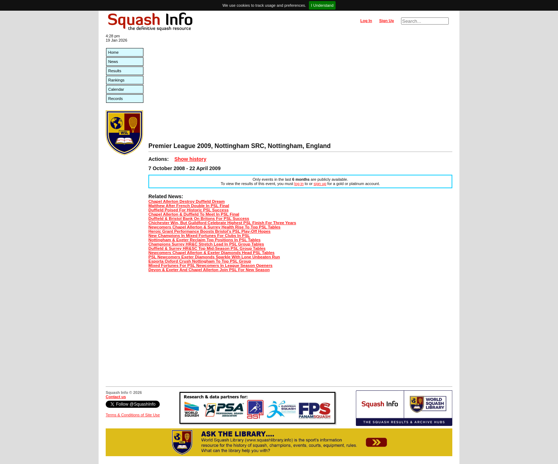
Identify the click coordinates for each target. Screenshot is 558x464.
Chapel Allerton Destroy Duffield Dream (186, 201)
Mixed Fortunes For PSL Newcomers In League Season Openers (210, 265)
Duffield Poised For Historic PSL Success (188, 210)
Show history (190, 159)
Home (113, 52)
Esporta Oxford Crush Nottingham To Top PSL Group (199, 261)
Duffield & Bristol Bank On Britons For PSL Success (198, 218)
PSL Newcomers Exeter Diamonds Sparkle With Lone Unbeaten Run (214, 257)
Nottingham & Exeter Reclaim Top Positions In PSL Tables (204, 240)
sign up (320, 183)
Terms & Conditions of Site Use (133, 415)
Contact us (116, 397)
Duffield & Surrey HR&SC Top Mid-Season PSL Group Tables (206, 248)
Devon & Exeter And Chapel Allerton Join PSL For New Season (209, 270)
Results (114, 71)
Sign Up (386, 21)
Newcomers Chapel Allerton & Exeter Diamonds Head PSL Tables (211, 253)
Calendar (116, 89)
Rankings (116, 80)
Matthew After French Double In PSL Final (188, 206)
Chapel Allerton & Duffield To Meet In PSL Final (193, 214)
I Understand (322, 5)
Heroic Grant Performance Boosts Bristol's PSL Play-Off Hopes (209, 231)
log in (299, 183)
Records (115, 98)
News (113, 61)
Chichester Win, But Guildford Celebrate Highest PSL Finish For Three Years (222, 223)
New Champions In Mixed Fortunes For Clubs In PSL (199, 235)
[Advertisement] (300, 89)
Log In (366, 21)
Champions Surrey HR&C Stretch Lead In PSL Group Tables (206, 244)
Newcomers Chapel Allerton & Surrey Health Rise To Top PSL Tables (214, 227)
